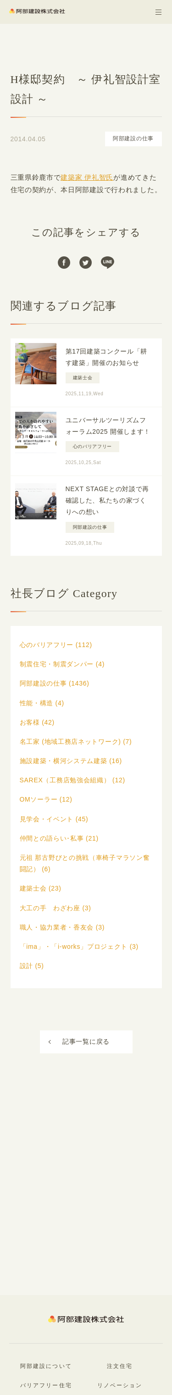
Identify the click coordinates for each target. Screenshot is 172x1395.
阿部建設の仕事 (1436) (54, 683)
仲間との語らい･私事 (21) (59, 838)
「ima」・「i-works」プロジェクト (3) (79, 946)
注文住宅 (120, 1366)
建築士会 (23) (40, 888)
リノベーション (120, 1385)
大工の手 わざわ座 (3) (55, 908)
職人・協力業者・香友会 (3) (62, 927)
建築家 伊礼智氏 (87, 177)
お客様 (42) (37, 722)
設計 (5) (32, 965)
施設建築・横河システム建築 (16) (71, 760)
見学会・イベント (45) (54, 819)
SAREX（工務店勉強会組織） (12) (72, 780)
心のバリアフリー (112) (56, 644)
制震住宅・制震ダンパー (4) (62, 664)
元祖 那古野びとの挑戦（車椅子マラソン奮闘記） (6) (85, 863)
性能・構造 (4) (42, 703)
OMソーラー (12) (46, 799)
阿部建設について (46, 1366)
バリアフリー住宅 (46, 1385)
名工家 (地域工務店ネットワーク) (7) (76, 741)
